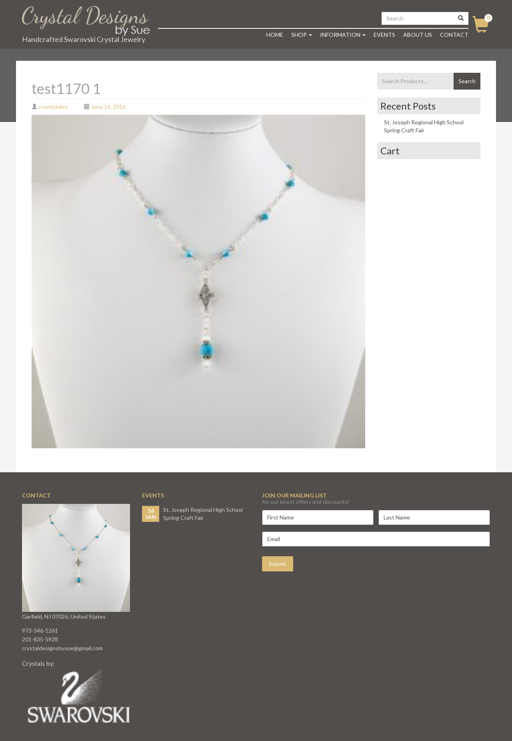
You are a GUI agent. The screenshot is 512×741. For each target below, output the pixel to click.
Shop (301, 34)
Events (384, 34)
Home (274, 34)
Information (343, 34)
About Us (417, 34)
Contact (454, 34)
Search (467, 81)
